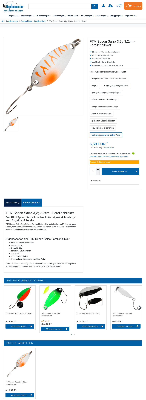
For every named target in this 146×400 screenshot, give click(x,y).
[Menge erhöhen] (98, 169)
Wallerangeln (73, 16)
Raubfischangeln (43, 16)
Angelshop (14, 16)
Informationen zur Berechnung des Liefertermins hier (109, 156)
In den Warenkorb (124, 171)
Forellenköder (26, 21)
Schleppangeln (116, 16)
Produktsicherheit (31, 202)
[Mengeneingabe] (93, 171)
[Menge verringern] (98, 173)
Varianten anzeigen (21, 326)
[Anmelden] (104, 6)
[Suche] (94, 6)
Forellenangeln (59, 16)
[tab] (12, 202)
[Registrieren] (111, 6)
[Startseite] (3, 21)
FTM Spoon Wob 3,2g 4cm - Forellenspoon (122, 314)
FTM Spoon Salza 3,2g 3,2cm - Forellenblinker (16, 383)
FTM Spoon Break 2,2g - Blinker (88, 313)
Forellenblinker (40, 21)
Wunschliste (96, 181)
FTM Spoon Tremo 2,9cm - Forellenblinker (51, 314)
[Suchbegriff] (59, 6)
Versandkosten (108, 148)
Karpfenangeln (27, 16)
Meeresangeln (87, 16)
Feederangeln (102, 16)
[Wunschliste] (119, 6)
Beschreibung (12, 202)
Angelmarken (131, 16)
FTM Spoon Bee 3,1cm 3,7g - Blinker (19, 313)
